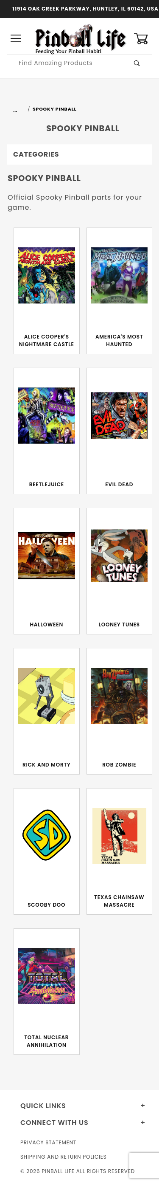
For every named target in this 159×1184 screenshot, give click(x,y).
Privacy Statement (48, 1142)
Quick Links (43, 1106)
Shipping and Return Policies (63, 1156)
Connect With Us (54, 1122)
